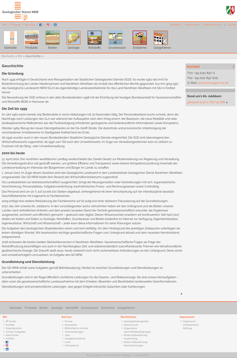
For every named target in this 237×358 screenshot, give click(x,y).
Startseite (9, 38)
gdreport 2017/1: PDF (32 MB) (206, 102)
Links (68, 342)
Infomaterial (72, 345)
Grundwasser (115, 38)
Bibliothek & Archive (76, 328)
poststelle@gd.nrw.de (213, 83)
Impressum (192, 24)
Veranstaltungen (74, 331)
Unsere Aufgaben (16, 331)
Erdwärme (138, 38)
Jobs (67, 335)
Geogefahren (160, 38)
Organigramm (14, 328)
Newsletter (71, 325)
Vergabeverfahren (75, 338)
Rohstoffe (93, 38)
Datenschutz (212, 24)
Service (30, 24)
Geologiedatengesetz (136, 321)
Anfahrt (10, 338)
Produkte (30, 38)
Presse (16, 24)
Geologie (72, 38)
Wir (5, 24)
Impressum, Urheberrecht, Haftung (189, 325)
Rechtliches (129, 316)
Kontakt (175, 24)
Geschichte (12, 335)
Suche (230, 24)
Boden (51, 38)
